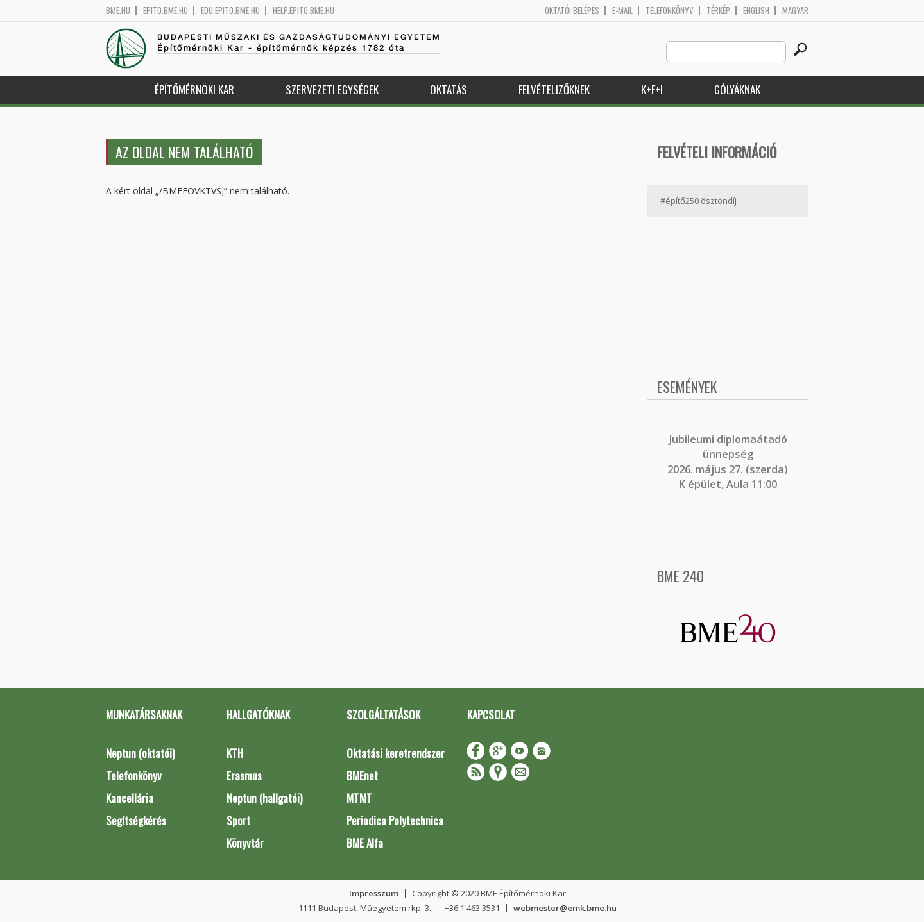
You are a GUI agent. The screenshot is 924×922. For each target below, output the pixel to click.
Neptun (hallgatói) (264, 798)
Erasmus (244, 775)
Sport (238, 820)
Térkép (718, 10)
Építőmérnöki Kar (194, 89)
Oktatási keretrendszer (395, 753)
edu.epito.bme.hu (230, 10)
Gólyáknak (737, 89)
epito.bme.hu (165, 10)
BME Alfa (364, 843)
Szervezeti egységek (332, 89)
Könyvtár (245, 843)
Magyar (795, 10)
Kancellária (129, 798)
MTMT (359, 798)
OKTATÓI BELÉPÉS (572, 10)
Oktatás (448, 89)
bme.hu (118, 10)
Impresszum (373, 893)
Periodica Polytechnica (394, 820)
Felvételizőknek (554, 89)
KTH (235, 753)
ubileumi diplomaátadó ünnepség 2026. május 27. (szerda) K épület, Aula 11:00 (727, 461)
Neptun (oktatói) (140, 753)
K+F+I (652, 89)
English (756, 10)
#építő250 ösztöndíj (698, 200)
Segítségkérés (136, 820)
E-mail (622, 10)
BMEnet (362, 775)
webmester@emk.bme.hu (565, 908)
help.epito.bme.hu (303, 10)
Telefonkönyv (670, 10)
